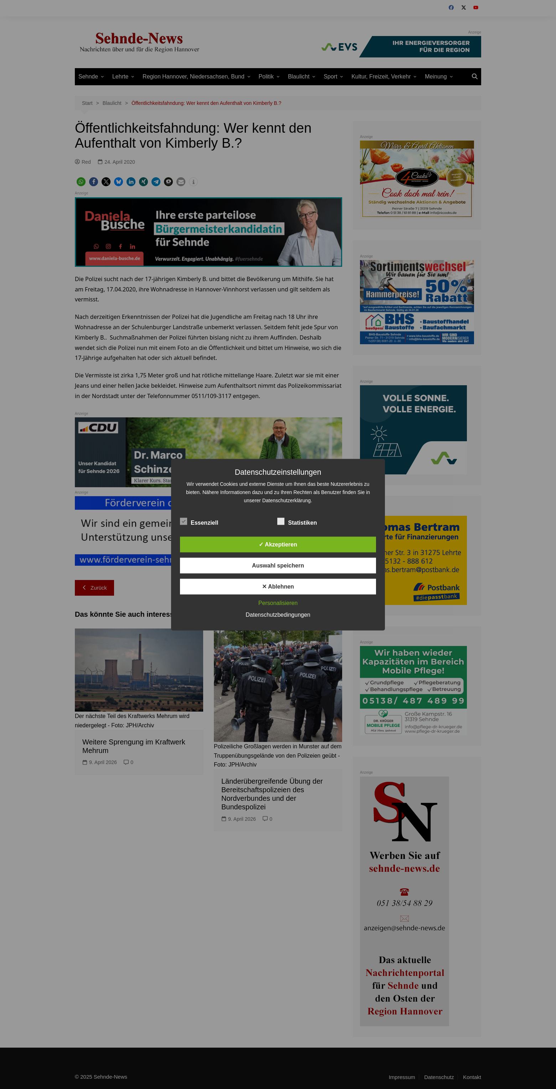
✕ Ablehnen (278, 586)
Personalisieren (278, 603)
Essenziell (199, 521)
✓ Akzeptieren (278, 544)
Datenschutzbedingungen (278, 614)
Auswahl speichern (278, 565)
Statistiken (297, 521)
